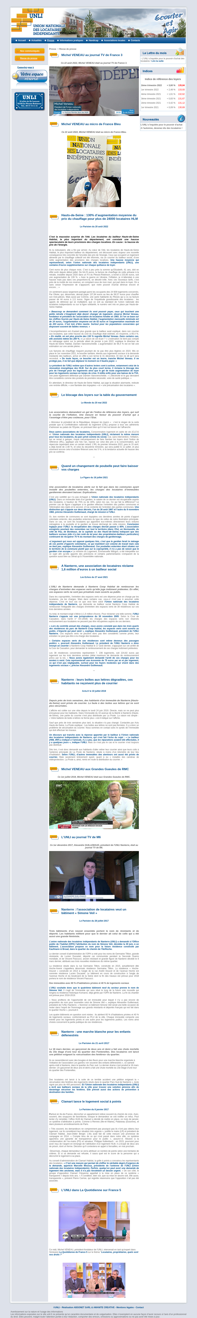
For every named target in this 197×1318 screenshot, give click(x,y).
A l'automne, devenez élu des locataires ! (161, 128)
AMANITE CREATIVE (104, 1307)
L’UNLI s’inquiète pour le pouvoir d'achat (161, 124)
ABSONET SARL (82, 1307)
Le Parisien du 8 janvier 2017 (94, 1109)
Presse (52, 49)
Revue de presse (67, 49)
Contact (140, 1307)
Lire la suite (158, 61)
